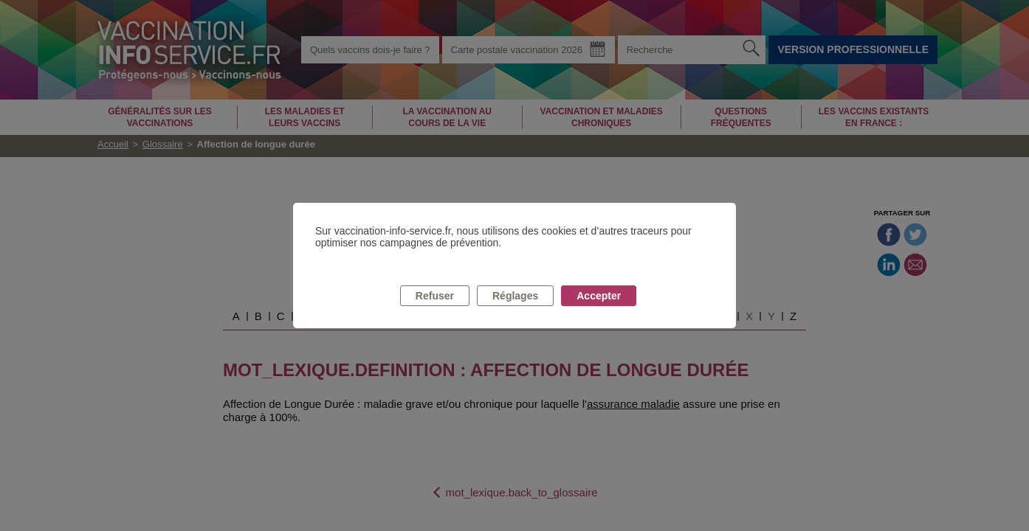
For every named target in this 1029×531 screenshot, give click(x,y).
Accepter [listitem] (599, 296)
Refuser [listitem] (435, 296)
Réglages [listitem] (515, 296)
